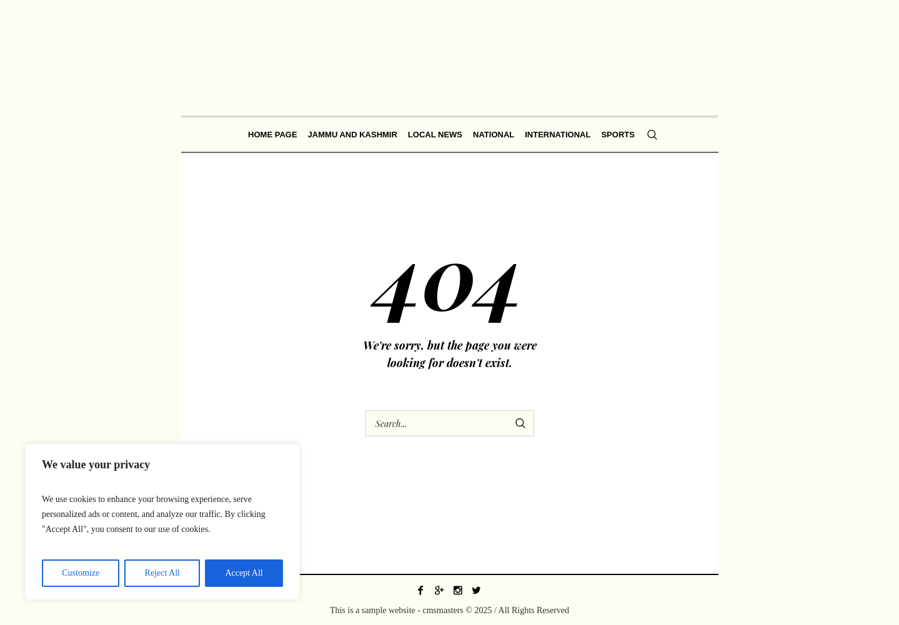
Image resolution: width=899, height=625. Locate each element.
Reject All (162, 573)
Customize (80, 573)
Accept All (243, 573)
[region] (162, 522)
